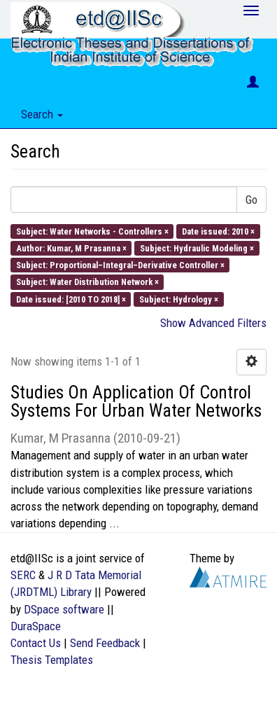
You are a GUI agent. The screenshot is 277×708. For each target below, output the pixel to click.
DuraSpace (35, 626)
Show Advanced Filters (213, 323)
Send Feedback (105, 643)
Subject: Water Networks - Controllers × (92, 230)
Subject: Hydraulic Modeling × (197, 247)
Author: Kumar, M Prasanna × (71, 247)
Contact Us (35, 643)
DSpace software (64, 609)
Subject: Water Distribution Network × (87, 282)
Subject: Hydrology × (178, 298)
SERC (23, 575)
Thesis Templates (51, 660)
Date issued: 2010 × (218, 230)
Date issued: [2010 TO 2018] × (71, 298)
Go (251, 200)
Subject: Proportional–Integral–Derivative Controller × (120, 265)
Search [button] (42, 114)
